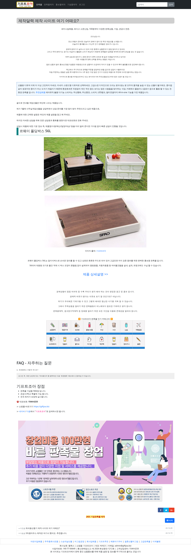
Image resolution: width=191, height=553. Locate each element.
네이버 (22, 411)
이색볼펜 (156, 541)
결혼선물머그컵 (131, 541)
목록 (170, 520)
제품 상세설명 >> (95, 274)
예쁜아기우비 (116, 541)
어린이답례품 (36, 541)
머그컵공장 (79, 541)
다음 (28, 411)
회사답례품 (91, 541)
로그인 (82, 4)
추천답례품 (40, 92)
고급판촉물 (145, 541)
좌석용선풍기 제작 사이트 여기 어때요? (43, 528)
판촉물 (39, 4)
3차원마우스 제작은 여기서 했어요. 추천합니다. (46, 533)
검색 (171, 4)
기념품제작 (72, 4)
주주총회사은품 (51, 541)
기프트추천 (103, 541)
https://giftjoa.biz (41, 406)
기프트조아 (101, 251)
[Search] (151, 4)
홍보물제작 (60, 4)
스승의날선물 (66, 541)
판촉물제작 (49, 4)
